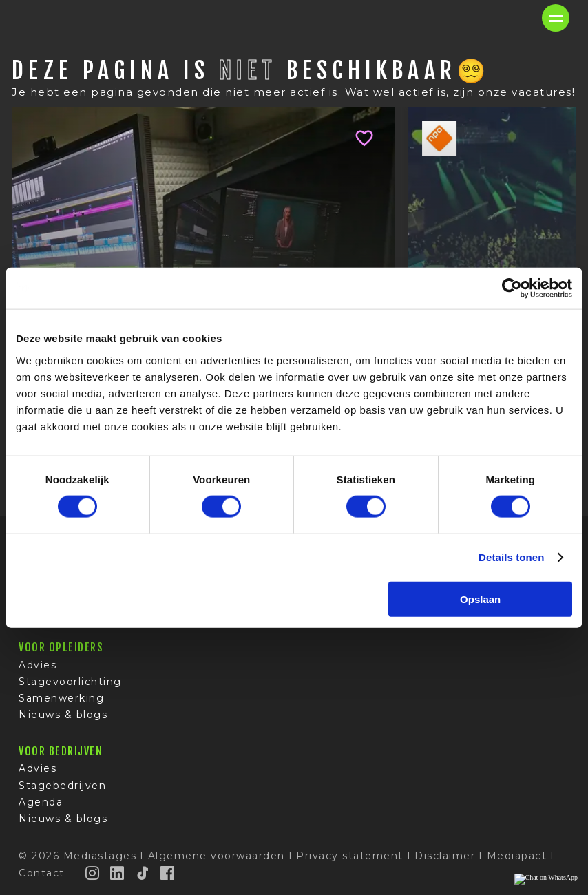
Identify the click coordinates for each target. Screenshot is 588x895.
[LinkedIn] (117, 873)
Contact (42, 873)
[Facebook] (168, 873)
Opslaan (480, 598)
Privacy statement (349, 856)
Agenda (41, 802)
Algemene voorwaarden (216, 856)
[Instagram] (93, 873)
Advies (37, 665)
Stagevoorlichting (70, 681)
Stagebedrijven (62, 785)
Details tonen (511, 557)
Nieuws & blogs (63, 714)
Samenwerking (61, 698)
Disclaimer (444, 856)
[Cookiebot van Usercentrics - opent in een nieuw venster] (512, 288)
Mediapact (517, 856)
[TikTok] (143, 873)
